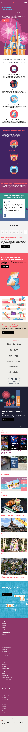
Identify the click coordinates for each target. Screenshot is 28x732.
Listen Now (5, 725)
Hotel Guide (4, 625)
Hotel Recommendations (8, 419)
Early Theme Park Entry (5, 651)
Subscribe (5, 20)
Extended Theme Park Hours (6, 653)
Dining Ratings (4, 690)
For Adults (3, 681)
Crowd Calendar (6, 246)
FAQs (2, 710)
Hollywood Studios (5, 640)
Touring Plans (4, 623)
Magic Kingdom (4, 636)
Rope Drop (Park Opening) (6, 655)
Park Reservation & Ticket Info (7, 645)
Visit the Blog (5, 432)
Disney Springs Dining (5, 695)
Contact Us (4, 706)
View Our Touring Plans (7, 332)
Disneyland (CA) (14, 150)
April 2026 (14, 225)
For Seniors (3, 683)
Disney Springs (4, 662)
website (24, 189)
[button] (27, 209)
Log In (25, 2)
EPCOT (3, 638)
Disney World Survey (5, 704)
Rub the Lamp (5, 266)
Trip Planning (4, 634)
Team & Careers (4, 712)
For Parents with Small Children (7, 677)
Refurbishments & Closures (6, 647)
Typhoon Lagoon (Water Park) (7, 657)
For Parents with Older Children (7, 679)
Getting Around (4, 664)
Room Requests (4, 627)
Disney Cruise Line (14, 176)
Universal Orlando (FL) (14, 163)
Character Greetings (5, 668)
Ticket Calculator (6, 594)
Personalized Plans (5, 675)
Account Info (4, 708)
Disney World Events (5, 666)
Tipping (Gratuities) (5, 699)
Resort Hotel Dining (5, 697)
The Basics (3, 673)
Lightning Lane (4, 649)
